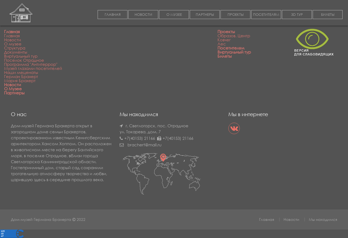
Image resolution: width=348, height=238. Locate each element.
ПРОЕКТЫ (236, 14)
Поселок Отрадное (24, 60)
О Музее (13, 88)
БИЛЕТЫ (327, 14)
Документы (15, 52)
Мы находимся (323, 219)
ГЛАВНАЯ (113, 14)
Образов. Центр (233, 35)
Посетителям (230, 48)
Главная (12, 31)
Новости (12, 39)
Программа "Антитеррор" (30, 64)
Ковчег (224, 39)
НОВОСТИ (143, 14)
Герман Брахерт (21, 76)
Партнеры (14, 92)
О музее (12, 44)
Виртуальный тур (21, 56)
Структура (14, 48)
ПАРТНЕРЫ (205, 14)
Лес (221, 44)
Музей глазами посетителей (33, 68)
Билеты (224, 56)
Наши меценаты (21, 72)
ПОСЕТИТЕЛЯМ (266, 14)
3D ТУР (297, 14)
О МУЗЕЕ (174, 14)
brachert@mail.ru (144, 144)
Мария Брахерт (20, 80)
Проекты (226, 31)
